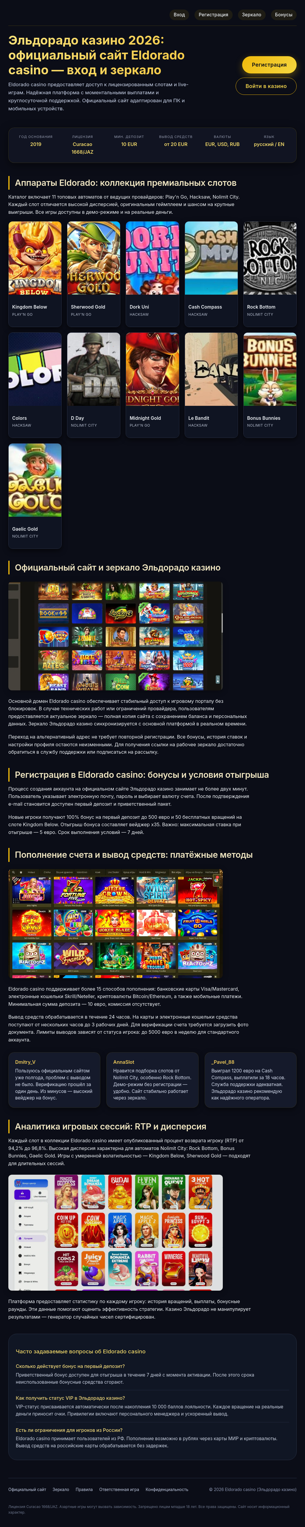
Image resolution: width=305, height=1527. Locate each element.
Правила (84, 1489)
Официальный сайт (27, 1489)
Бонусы (283, 15)
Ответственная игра (119, 1489)
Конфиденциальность (167, 1489)
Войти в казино (266, 86)
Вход (179, 15)
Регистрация (213, 15)
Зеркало (252, 15)
